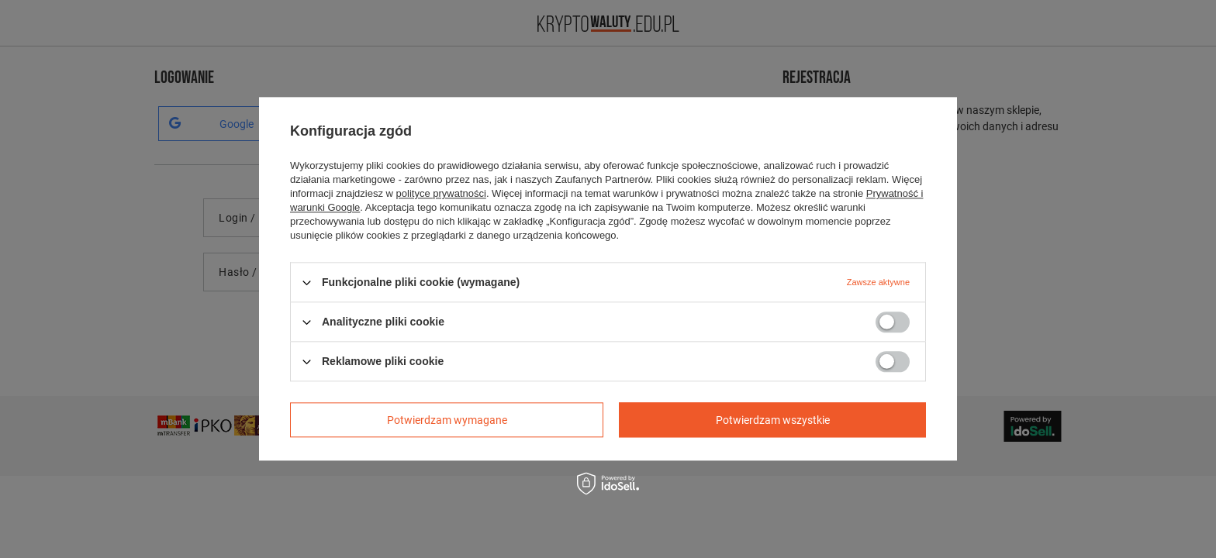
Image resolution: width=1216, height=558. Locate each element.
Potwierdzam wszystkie (773, 420)
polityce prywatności (441, 193)
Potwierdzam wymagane (447, 420)
